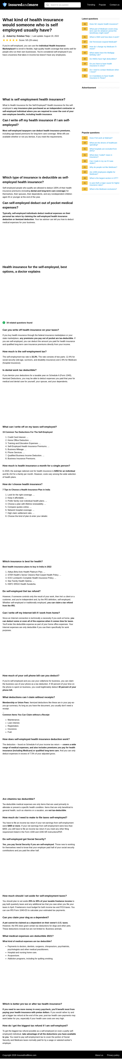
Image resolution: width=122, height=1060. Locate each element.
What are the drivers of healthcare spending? (103, 144)
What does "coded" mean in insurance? (101, 156)
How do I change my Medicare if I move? (103, 48)
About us (99, 1055)
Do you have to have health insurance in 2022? (101, 65)
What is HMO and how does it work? (104, 37)
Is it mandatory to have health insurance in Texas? (102, 77)
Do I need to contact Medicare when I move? (104, 71)
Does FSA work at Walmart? (101, 138)
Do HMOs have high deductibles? (103, 59)
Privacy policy (113, 1055)
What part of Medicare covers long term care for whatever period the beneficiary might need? (103, 31)
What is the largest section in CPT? (104, 178)
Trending (91, 5)
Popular (102, 5)
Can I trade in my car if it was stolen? (101, 162)
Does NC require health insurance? (104, 24)
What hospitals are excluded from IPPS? (103, 150)
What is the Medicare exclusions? (103, 189)
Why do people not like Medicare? (103, 167)
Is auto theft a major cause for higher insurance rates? (104, 184)
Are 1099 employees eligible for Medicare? (102, 173)
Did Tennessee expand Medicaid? (103, 42)
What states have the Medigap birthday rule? (102, 54)
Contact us (114, 5)
